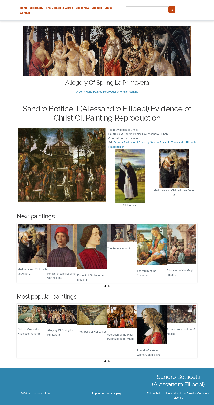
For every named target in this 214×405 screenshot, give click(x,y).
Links (108, 7)
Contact (25, 12)
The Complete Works (59, 7)
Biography (36, 7)
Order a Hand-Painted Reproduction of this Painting (107, 91)
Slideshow (82, 7)
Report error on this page (107, 393)
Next (192, 253)
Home (23, 7)
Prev (22, 253)
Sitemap (96, 7)
